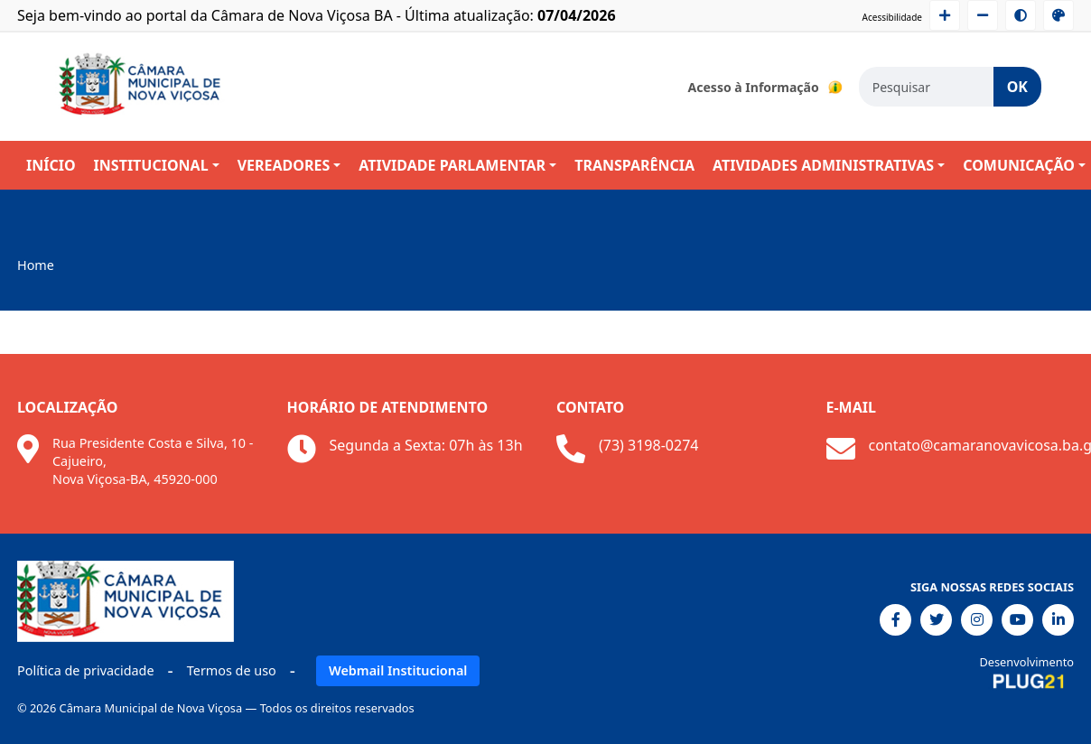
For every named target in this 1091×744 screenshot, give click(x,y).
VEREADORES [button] (284, 165)
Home (35, 265)
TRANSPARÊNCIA (634, 165)
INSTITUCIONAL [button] (151, 165)
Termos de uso (231, 670)
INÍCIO (51, 165)
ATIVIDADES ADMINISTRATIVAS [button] (823, 165)
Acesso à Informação (766, 87)
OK (1017, 87)
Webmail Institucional (398, 670)
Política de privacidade (85, 670)
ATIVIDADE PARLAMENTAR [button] (452, 165)
